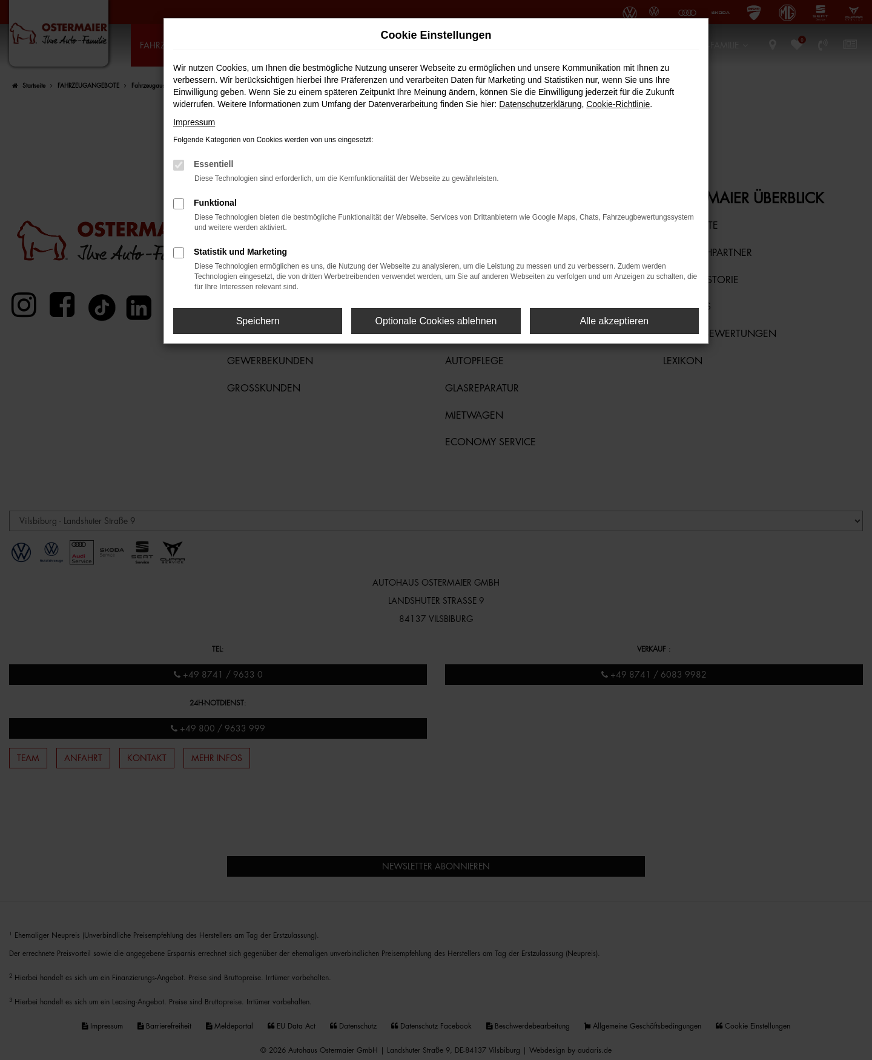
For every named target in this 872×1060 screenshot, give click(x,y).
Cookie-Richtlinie (618, 104)
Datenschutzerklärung (540, 104)
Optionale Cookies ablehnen (436, 321)
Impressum (194, 122)
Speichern (258, 321)
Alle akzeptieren (614, 321)
